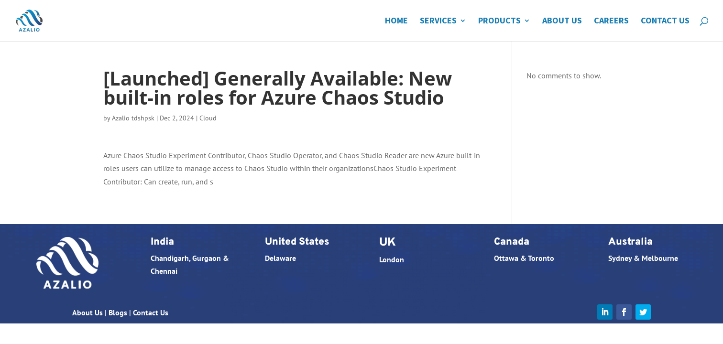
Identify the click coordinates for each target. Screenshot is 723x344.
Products (499, 21)
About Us (562, 21)
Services (438, 21)
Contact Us (665, 21)
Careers (611, 21)
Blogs (118, 312)
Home (396, 21)
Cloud (208, 118)
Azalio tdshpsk (133, 118)
